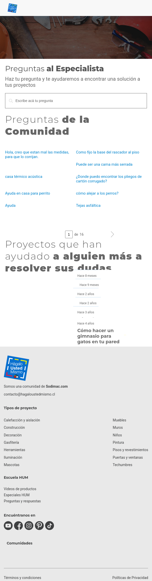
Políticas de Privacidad (130, 578)
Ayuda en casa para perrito (27, 193)
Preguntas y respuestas (22, 501)
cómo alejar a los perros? (97, 193)
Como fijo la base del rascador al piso (107, 152)
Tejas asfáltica (88, 205)
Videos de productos (20, 489)
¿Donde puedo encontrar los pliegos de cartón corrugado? (109, 178)
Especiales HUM (17, 495)
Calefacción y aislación (22, 420)
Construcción (14, 427)
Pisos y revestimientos (130, 450)
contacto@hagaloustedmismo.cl (29, 394)
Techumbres (122, 465)
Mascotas (12, 465)
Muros (118, 427)
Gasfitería (11, 442)
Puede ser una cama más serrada (104, 164)
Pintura (118, 442)
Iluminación (13, 457)
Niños (117, 435)
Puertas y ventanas (128, 457)
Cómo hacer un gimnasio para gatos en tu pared (98, 336)
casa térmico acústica (23, 176)
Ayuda (10, 205)
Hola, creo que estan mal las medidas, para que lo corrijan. (37, 154)
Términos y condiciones (22, 578)
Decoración (13, 435)
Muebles (119, 420)
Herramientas (14, 450)
